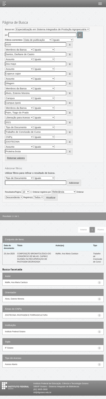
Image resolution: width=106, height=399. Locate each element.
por (6, 35)
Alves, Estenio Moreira (14, 299)
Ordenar (80, 192)
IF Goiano (9, 348)
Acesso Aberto (11, 364)
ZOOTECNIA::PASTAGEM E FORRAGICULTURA (26, 315)
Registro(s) (28, 197)
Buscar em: (10, 29)
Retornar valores (16, 158)
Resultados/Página (13, 192)
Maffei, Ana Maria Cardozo (67, 254)
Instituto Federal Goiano (15, 331)
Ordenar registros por (42, 192)
